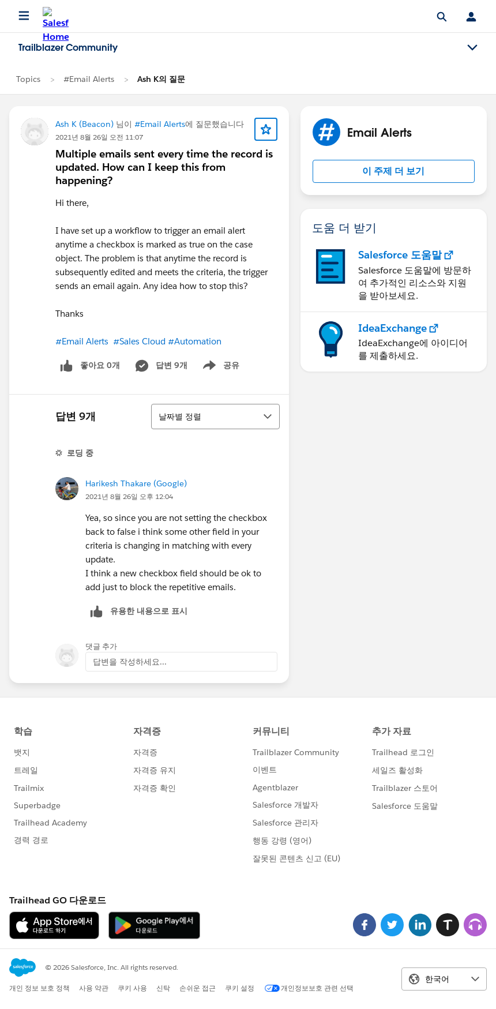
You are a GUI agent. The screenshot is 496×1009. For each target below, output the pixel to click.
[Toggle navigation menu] (472, 48)
